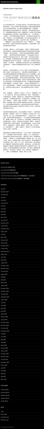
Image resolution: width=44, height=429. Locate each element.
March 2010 (4, 282)
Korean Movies (4, 401)
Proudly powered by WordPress (7, 427)
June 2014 (3, 200)
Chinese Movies (7, 14)
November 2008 (5, 325)
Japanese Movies (5, 398)
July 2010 (3, 277)
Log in (2, 411)
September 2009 (5, 297)
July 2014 (3, 197)
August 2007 (4, 365)
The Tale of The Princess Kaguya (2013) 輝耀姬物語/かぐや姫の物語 (18, 175)
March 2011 (4, 260)
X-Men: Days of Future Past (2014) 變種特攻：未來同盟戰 (15, 178)
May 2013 (3, 211)
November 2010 (5, 268)
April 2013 (3, 214)
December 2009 (5, 288)
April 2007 (3, 376)
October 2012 (4, 225)
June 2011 (3, 257)
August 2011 (4, 254)
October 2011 (4, 248)
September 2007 (5, 362)
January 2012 (4, 243)
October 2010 (4, 271)
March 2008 (4, 345)
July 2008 (3, 333)
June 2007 (3, 370)
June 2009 (3, 305)
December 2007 (5, 353)
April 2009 (3, 311)
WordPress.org (4, 420)
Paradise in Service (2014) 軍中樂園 (9, 173)
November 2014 (5, 191)
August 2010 (4, 274)
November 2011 (5, 245)
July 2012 (3, 234)
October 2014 (4, 194)
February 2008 (4, 348)
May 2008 (3, 339)
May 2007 (3, 373)
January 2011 (4, 262)
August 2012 (4, 231)
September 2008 (5, 331)
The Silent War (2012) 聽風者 (21, 17)
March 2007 (4, 379)
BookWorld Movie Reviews (9, 2)
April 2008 (3, 342)
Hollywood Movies (5, 395)
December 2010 (5, 265)
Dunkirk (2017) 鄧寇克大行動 (8, 167)
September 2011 (5, 251)
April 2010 (3, 279)
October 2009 (4, 294)
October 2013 (4, 203)
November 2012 (5, 223)
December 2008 (5, 322)
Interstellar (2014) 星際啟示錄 (8, 170)
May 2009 (3, 308)
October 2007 (4, 359)
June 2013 (3, 208)
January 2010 (4, 285)
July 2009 (3, 302)
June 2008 (3, 336)
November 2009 (5, 291)
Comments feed (5, 417)
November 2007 (5, 356)
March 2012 (4, 237)
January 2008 (4, 351)
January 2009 (4, 319)
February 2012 (4, 240)
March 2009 (4, 314)
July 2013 (3, 206)
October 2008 (4, 328)
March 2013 (4, 217)
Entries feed (4, 414)
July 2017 (3, 189)
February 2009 (4, 316)
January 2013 (4, 220)
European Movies (5, 392)
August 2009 (4, 299)
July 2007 (3, 368)
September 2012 (5, 228)
